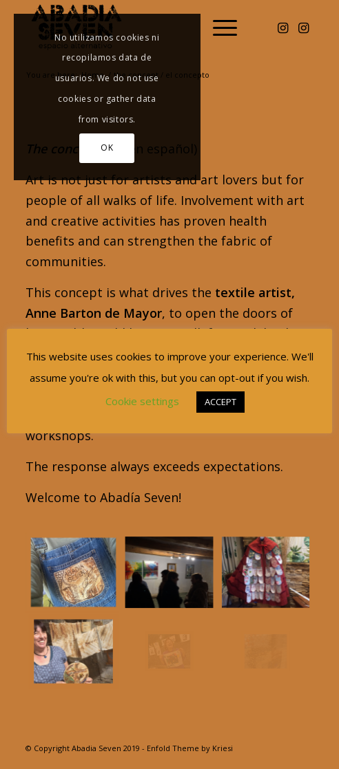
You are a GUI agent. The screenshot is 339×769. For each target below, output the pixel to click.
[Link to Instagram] (282, 28)
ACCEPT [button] (220, 402)
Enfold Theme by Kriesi (190, 748)
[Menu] (218, 27)
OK (107, 147)
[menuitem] (218, 27)
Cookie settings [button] (142, 401)
